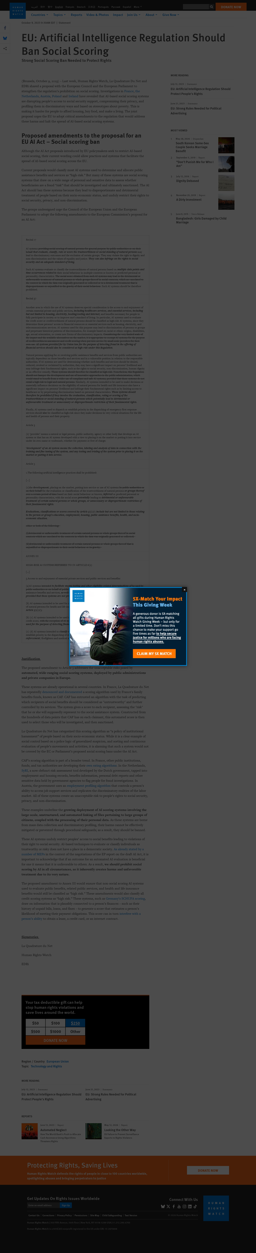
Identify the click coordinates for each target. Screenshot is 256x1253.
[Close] (184, 589)
